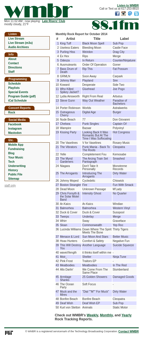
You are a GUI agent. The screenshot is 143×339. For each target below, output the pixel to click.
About (12, 59)
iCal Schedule (17, 100)
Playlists (14, 87)
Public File (15, 174)
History (13, 170)
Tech (11, 161)
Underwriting (17, 166)
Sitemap (13, 178)
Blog (11, 153)
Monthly (106, 315)
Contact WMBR (128, 331)
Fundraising (16, 149)
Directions (15, 67)
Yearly (126, 315)
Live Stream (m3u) (20, 42)
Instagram (15, 128)
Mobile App (15, 144)
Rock (11, 112)
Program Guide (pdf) (22, 96)
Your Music (15, 157)
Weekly (92, 315)
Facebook (14, 124)
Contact (13, 63)
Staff (11, 71)
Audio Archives (18, 47)
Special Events (18, 92)
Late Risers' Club (53, 21)
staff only (10, 185)
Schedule (14, 83)
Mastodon (14, 132)
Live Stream (16, 38)
